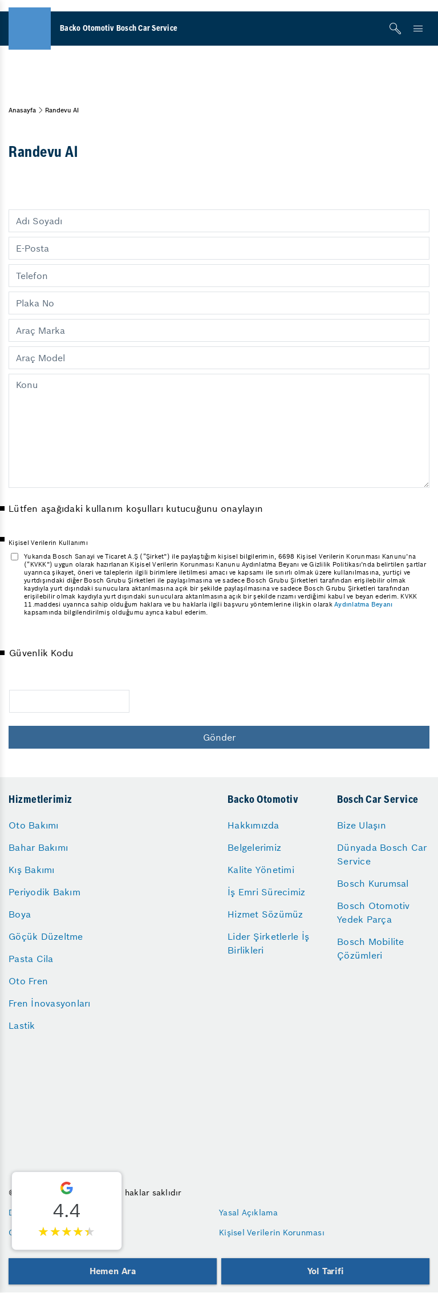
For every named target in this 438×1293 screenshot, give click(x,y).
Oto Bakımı (34, 825)
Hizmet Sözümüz (265, 914)
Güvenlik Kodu (41, 652)
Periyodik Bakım (44, 892)
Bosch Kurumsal (373, 883)
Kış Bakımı (32, 869)
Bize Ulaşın (361, 825)
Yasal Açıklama (248, 1212)
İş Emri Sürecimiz (266, 892)
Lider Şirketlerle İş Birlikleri (268, 943)
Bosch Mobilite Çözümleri (370, 948)
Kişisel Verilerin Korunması (272, 1232)
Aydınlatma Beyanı (363, 604)
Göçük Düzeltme (46, 936)
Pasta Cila (31, 958)
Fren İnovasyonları (50, 1003)
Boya (20, 914)
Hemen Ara (113, 1271)
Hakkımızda (253, 825)
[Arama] (395, 28)
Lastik (22, 1025)
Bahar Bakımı (38, 847)
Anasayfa (22, 110)
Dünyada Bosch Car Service (382, 854)
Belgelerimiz (254, 847)
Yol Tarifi (325, 1271)
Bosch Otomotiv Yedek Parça (373, 912)
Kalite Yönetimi (261, 869)
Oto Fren (28, 981)
